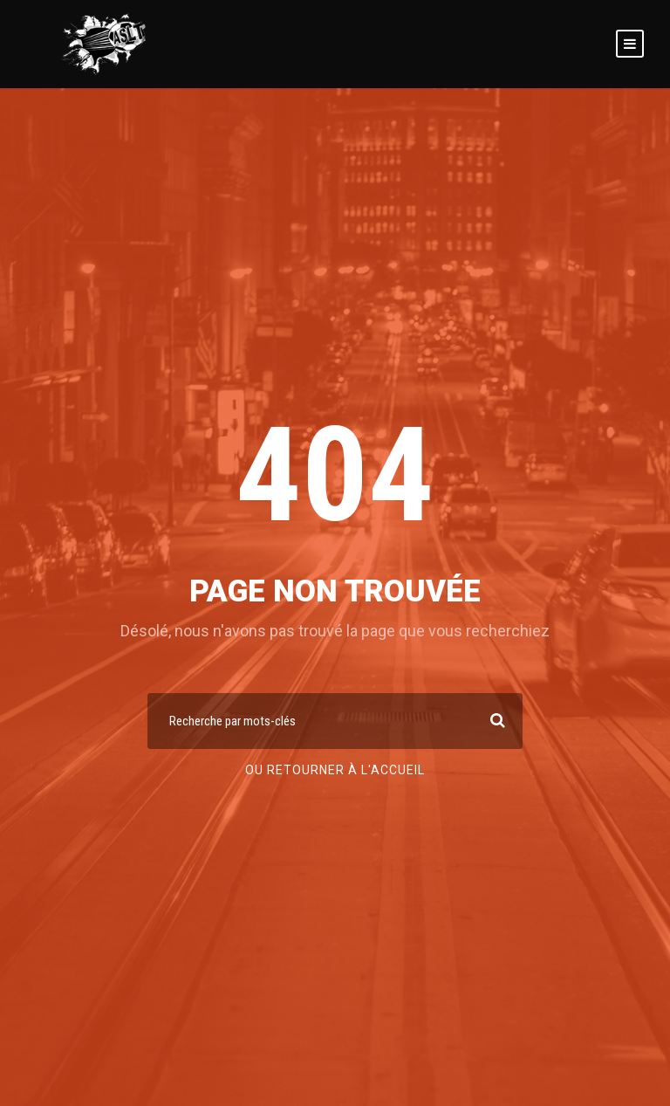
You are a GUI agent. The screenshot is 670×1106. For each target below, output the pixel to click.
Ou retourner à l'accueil (335, 770)
